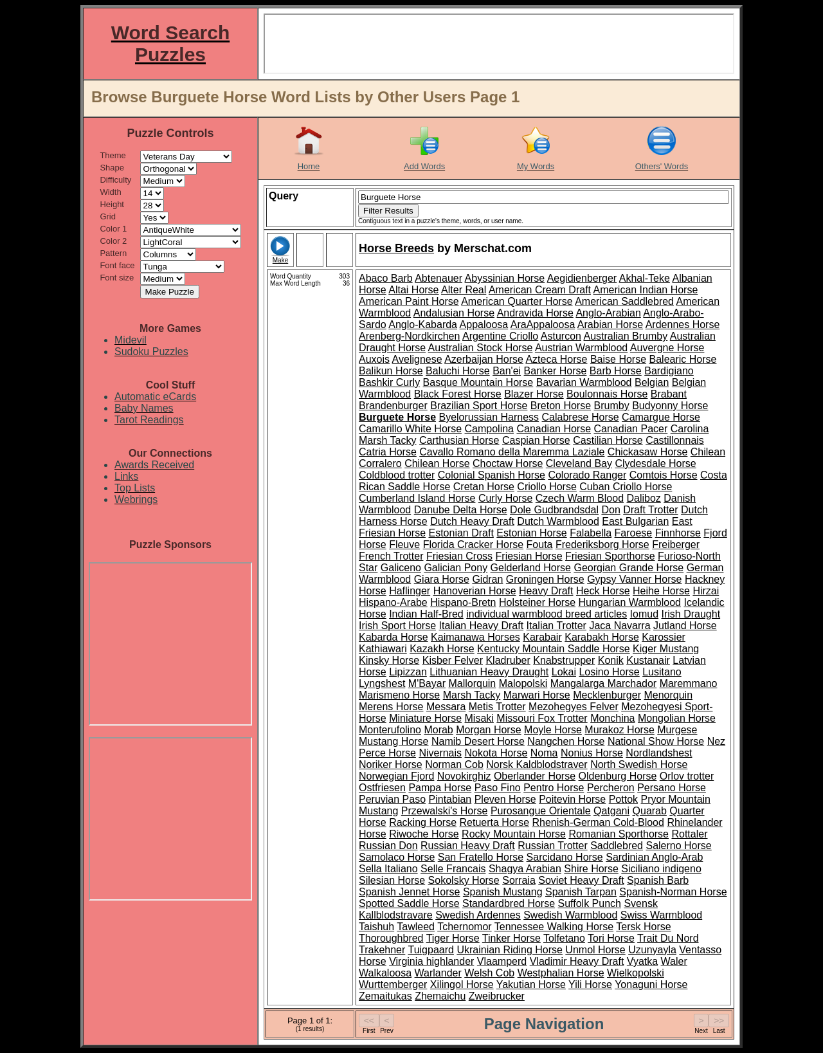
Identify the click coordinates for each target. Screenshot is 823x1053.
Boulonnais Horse (606, 394)
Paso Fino (498, 787)
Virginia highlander (431, 961)
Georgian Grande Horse (628, 567)
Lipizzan (408, 671)
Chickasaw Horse (647, 451)
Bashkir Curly (389, 382)
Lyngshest (382, 683)
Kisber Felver (452, 660)
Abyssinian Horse (505, 278)
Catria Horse (388, 451)
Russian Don (388, 845)
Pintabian (450, 799)
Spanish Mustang (503, 891)
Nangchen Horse (565, 741)
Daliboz (643, 498)
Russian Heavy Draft (468, 845)
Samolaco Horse (397, 857)
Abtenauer (438, 278)
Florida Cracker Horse (473, 544)
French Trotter (391, 556)
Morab (438, 729)
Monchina (612, 718)
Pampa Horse (439, 787)
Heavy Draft (546, 590)
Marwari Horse (536, 695)
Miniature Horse (425, 718)
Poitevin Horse (572, 799)
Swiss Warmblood (661, 915)
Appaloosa (484, 324)
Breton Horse (560, 405)
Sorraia (519, 880)
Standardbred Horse (508, 903)
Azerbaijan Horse (483, 359)
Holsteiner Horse (537, 602)
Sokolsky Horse (464, 880)
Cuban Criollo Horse (625, 486)
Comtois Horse (663, 475)
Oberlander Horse (534, 776)
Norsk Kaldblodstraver (536, 764)
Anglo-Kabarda (422, 324)
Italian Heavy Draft (481, 625)
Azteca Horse (556, 359)
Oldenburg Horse (618, 776)
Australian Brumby (626, 336)
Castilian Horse (607, 440)
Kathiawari (383, 648)
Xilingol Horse (462, 984)
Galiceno (401, 567)
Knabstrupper (564, 660)
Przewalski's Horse (444, 810)
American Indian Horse (645, 289)
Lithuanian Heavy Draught (489, 671)
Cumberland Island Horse (417, 498)
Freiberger (676, 544)
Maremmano (689, 683)
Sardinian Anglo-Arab (654, 857)
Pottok (623, 799)
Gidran (487, 579)
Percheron (611, 787)
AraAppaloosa (543, 324)
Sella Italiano (388, 868)
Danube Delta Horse (460, 509)
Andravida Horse (535, 312)
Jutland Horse (685, 625)
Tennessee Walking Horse (553, 926)
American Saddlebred (624, 301)
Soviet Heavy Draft (581, 880)
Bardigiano (669, 370)
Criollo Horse (546, 486)
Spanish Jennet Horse (409, 891)
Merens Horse (391, 706)
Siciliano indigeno (661, 868)
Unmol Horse (595, 949)
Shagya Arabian (525, 868)
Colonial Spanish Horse (491, 475)
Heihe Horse (661, 590)
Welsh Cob (489, 972)
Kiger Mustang (666, 648)
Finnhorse (678, 532)
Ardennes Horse (683, 324)
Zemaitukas (385, 996)
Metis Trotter (497, 706)
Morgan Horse (488, 729)
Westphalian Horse (561, 972)
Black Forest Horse (458, 394)
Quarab (650, 810)
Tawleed (416, 926)
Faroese (634, 532)
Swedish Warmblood (570, 915)
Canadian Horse (553, 428)
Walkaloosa (385, 972)
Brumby (611, 405)
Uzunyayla (652, 949)
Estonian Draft (460, 532)
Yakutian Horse (531, 984)
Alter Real (463, 289)
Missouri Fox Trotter (541, 718)
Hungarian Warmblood (630, 602)
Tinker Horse (511, 938)
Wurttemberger (393, 984)
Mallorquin (472, 683)
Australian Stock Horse (480, 347)
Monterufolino (390, 729)
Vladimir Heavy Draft (577, 961)
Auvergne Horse (667, 347)
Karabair (542, 637)
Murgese (677, 729)
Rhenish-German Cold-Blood (598, 822)
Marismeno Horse (399, 695)
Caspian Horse (536, 440)
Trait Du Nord (667, 938)
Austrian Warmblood (581, 347)
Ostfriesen (382, 787)
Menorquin (668, 695)
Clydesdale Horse (655, 463)
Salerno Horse (678, 845)
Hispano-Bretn (463, 602)
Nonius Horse (592, 752)
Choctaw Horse (508, 463)
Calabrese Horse (580, 417)
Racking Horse (423, 822)
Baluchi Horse (458, 370)
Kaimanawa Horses (475, 637)
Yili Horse (590, 984)
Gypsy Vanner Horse (634, 579)
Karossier (663, 637)
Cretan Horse (483, 486)
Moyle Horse (553, 729)
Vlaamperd (502, 961)
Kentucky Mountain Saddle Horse (553, 648)
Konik (611, 660)
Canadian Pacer (631, 428)
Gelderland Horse (531, 567)
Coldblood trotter (397, 475)
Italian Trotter (556, 625)
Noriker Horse (390, 764)
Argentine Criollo (500, 336)
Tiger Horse (453, 938)
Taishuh (376, 926)
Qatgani (611, 810)
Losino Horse (609, 671)
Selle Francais (453, 868)
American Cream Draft (540, 289)
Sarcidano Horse (565, 857)
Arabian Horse (610, 324)
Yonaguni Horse (651, 984)
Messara (446, 706)
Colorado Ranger (587, 475)
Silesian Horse (392, 880)
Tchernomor (464, 926)
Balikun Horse (391, 370)
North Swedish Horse (638, 764)
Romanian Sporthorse (618, 834)
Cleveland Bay (579, 463)
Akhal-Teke (644, 278)
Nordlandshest (659, 752)
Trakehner (382, 949)
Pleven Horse (505, 799)
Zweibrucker (497, 996)
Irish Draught (691, 614)
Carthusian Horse (459, 440)
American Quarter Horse (516, 301)
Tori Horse (611, 938)
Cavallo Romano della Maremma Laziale (511, 451)
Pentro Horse (553, 787)
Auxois (374, 359)
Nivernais (440, 752)
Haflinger (409, 590)
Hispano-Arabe (393, 602)
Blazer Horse (533, 394)
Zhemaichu (440, 996)
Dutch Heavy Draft (472, 521)
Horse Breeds (396, 248)
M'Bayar (427, 683)
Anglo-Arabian (607, 312)
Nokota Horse (496, 752)
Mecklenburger (607, 695)
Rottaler (689, 834)
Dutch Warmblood (558, 521)
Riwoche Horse (423, 834)
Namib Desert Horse (478, 741)
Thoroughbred (391, 938)
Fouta (540, 544)
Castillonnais (675, 440)
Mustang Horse (394, 741)
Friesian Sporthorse (610, 556)
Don (610, 509)
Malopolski (523, 683)
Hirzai (705, 590)
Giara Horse (441, 579)
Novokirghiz (464, 776)
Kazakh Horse (442, 648)
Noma (544, 752)
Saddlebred (616, 845)
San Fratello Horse (480, 857)
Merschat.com (493, 248)
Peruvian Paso (392, 799)
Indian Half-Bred (426, 614)
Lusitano (662, 671)
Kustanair (648, 660)
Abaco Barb (386, 278)
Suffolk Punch (589, 903)
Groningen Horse (545, 579)
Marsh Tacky (472, 695)
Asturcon (561, 336)
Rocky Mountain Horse (514, 834)
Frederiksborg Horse (602, 544)
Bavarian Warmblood (584, 382)
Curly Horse (505, 498)
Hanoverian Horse (474, 590)
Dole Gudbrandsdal (554, 509)
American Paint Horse (409, 301)
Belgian (652, 382)
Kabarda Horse (393, 637)
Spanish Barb (658, 880)
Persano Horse (671, 787)
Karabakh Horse (602, 637)
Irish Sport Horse (397, 625)
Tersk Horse (643, 926)
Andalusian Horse (453, 312)
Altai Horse (413, 289)
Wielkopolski (635, 972)
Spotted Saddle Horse (409, 903)
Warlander (438, 972)
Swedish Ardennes (478, 915)
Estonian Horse (531, 532)
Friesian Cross (459, 556)
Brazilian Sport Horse (478, 405)
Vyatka (642, 961)
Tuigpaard (430, 949)
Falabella (590, 532)
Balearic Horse (683, 359)
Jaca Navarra (619, 625)
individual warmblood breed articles (546, 614)
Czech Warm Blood (580, 498)
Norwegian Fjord (396, 776)
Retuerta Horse (495, 822)
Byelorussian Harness (489, 417)
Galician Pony (455, 567)
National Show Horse (656, 741)
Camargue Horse (661, 417)
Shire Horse (591, 868)
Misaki (479, 718)
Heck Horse (603, 590)
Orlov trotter (687, 776)
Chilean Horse (436, 463)
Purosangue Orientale (541, 810)
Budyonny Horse (670, 405)
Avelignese (417, 359)
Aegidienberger (582, 278)
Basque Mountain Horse (478, 382)
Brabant (669, 394)
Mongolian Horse (677, 718)
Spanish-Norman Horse (673, 891)
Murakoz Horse (619, 729)
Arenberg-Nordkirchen (409, 336)
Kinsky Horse (389, 660)
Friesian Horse (529, 556)
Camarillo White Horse (410, 428)
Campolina (489, 428)
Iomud (644, 614)
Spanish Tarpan (581, 891)
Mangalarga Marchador (603, 683)
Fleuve (404, 544)
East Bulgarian (635, 521)
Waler (674, 961)
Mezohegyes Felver (574, 706)
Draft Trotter (650, 509)
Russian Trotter (552, 845)
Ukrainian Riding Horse (510, 949)
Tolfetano (564, 938)
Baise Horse (618, 359)
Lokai (564, 671)
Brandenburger (393, 405)
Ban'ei (507, 370)
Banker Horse (555, 370)
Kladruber (507, 660)
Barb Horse (616, 370)
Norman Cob (454, 764)
